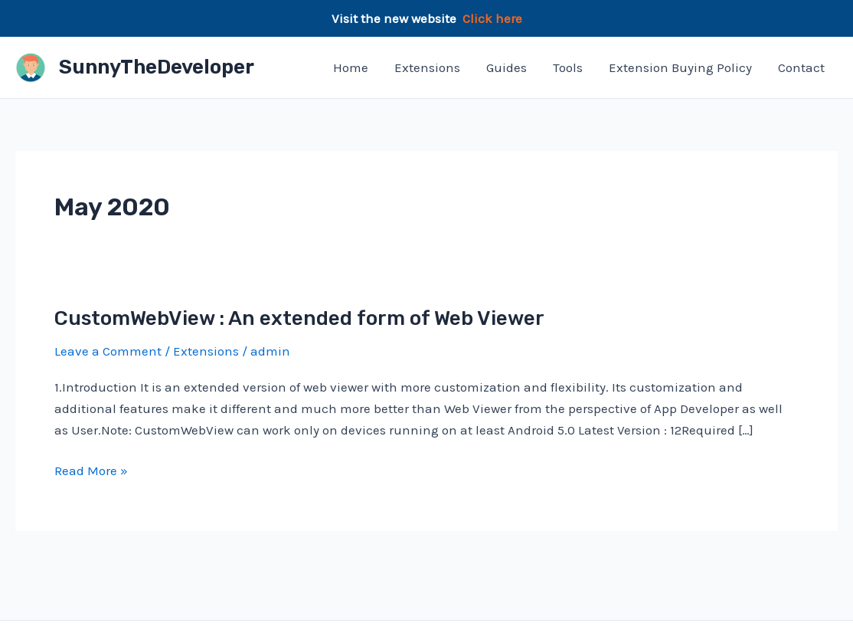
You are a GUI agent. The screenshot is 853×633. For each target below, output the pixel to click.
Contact (801, 67)
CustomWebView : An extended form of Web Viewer (299, 318)
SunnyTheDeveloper (156, 67)
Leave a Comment (108, 351)
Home (350, 67)
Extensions (427, 67)
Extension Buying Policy (680, 67)
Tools (568, 67)
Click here (492, 18)
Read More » (91, 470)
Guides (506, 67)
